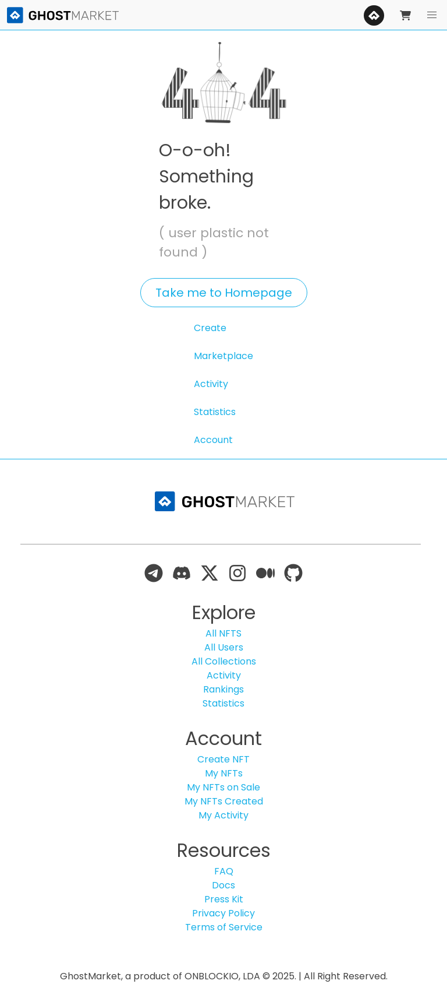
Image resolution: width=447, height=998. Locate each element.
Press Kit (223, 899)
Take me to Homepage (223, 292)
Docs (223, 885)
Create (210, 328)
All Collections (223, 661)
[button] (432, 15)
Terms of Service (223, 927)
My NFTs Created (224, 801)
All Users (223, 647)
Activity (211, 384)
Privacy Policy (223, 913)
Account (213, 440)
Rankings (223, 689)
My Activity (223, 815)
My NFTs (224, 773)
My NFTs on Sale (223, 787)
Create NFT (223, 759)
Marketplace (223, 356)
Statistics (215, 412)
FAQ (223, 871)
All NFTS (223, 633)
